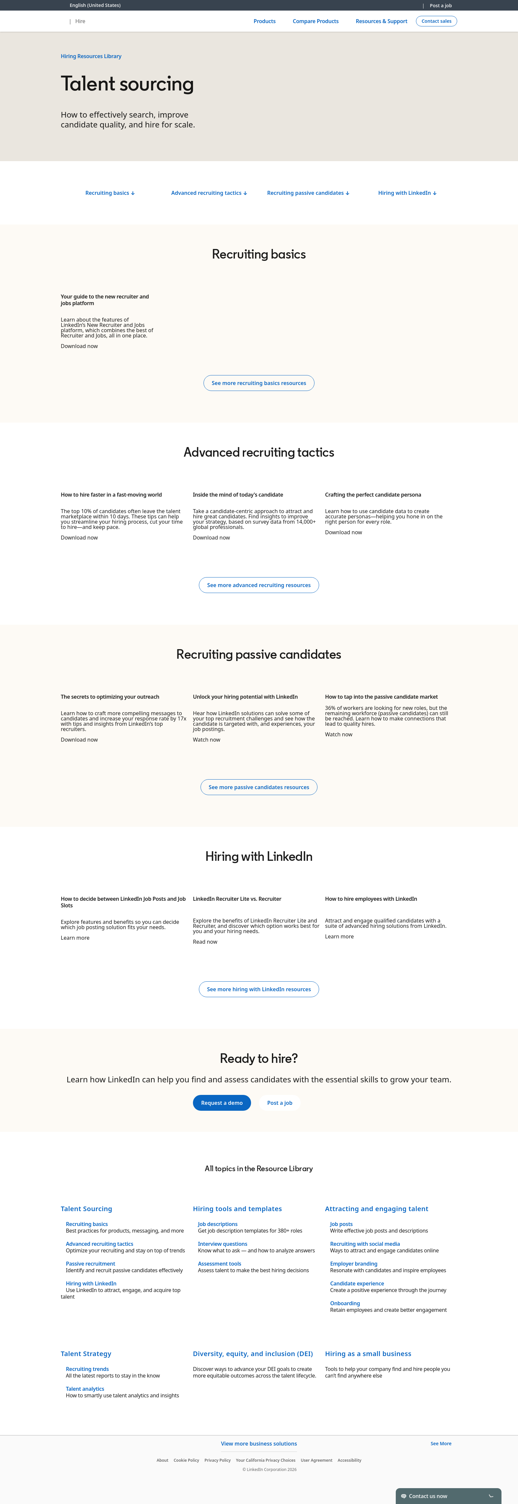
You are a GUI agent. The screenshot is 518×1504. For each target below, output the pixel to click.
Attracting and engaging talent (376, 1208)
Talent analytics (85, 1388)
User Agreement (316, 1460)
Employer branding (353, 1263)
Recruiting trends (87, 1369)
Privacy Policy (217, 1460)
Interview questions (222, 1243)
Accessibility (349, 1460)
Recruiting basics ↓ (110, 192)
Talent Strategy (86, 1353)
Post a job (441, 5)
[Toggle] (491, 1496)
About (162, 1460)
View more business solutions (259, 1443)
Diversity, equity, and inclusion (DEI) (253, 1353)
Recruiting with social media (365, 1243)
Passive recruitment (90, 1263)
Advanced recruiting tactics (99, 1243)
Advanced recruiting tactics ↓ (209, 192)
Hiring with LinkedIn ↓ (407, 192)
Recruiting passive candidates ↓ (308, 192)
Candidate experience (357, 1283)
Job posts (341, 1224)
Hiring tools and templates (237, 1208)
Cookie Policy (186, 1460)
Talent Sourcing (86, 1208)
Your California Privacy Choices (265, 1460)
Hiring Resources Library (91, 56)
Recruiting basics (87, 1224)
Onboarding (345, 1303)
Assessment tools (219, 1263)
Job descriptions (218, 1224)
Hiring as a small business (368, 1353)
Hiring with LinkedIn (91, 1283)
